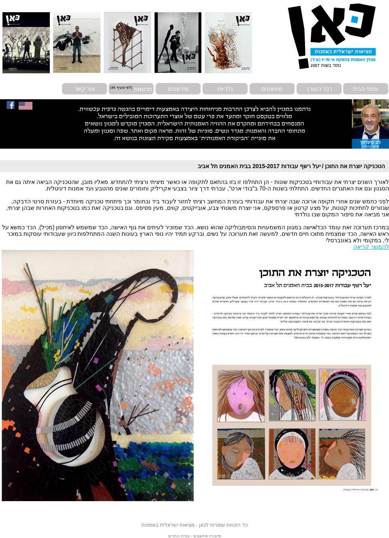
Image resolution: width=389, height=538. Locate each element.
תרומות (143, 88)
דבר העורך (319, 88)
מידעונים (178, 88)
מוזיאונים (272, 88)
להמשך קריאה (371, 246)
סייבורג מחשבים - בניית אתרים (194, 536)
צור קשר (84, 88)
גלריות (225, 88)
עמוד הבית (366, 88)
